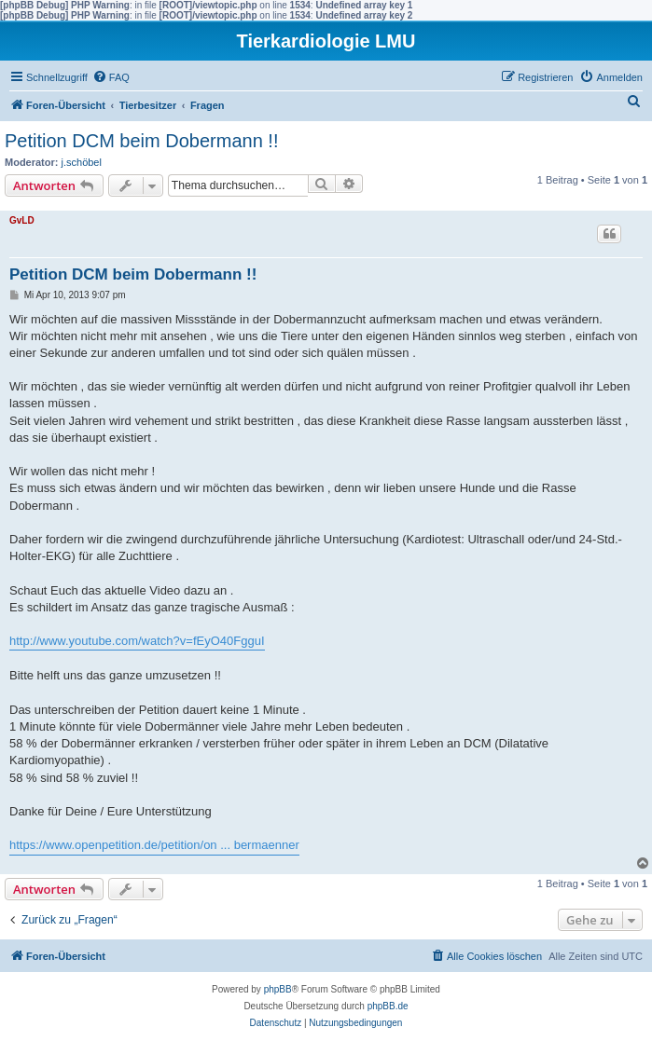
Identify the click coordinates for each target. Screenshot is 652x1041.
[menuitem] (111, 77)
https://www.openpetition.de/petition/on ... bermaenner (154, 845)
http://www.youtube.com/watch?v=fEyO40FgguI (137, 641)
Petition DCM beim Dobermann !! (141, 140)
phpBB (278, 989)
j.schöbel (82, 162)
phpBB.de (388, 1006)
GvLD (22, 220)
